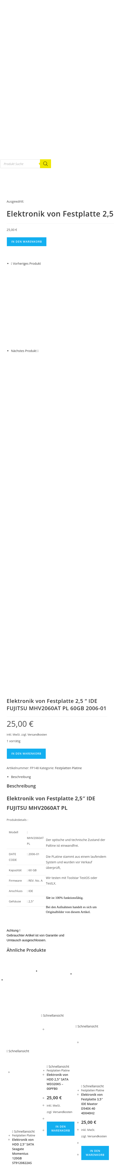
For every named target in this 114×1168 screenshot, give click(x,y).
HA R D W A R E (17, 1117)
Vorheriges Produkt (27, 263)
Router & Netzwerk (19, 1132)
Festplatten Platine (68, 602)
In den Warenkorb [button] (26, 1037)
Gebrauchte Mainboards (23, 1107)
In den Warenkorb (26, 241)
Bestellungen (15, 1158)
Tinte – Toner (15, 1148)
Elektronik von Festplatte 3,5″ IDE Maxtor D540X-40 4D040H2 (92, 938)
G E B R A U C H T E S (20, 1070)
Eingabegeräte (16, 1127)
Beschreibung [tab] (21, 611)
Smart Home (15, 1138)
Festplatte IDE (16, 1081)
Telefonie (13, 1143)
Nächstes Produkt (24, 351)
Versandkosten (37, 569)
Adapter (12, 1122)
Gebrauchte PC (17, 1091)
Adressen (13, 1163)
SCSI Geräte (14, 1112)
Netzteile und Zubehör (22, 1101)
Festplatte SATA (17, 1076)
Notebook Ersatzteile (20, 1096)
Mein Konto (14, 1153)
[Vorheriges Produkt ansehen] (11, 263)
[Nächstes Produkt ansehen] (37, 351)
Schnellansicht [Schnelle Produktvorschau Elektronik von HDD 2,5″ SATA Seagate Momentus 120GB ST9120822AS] (18, 885)
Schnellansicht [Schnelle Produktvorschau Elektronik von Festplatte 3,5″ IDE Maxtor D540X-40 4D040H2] (87, 861)
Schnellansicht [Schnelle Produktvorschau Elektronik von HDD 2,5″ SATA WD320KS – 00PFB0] (52, 850)
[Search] (45, 163)
